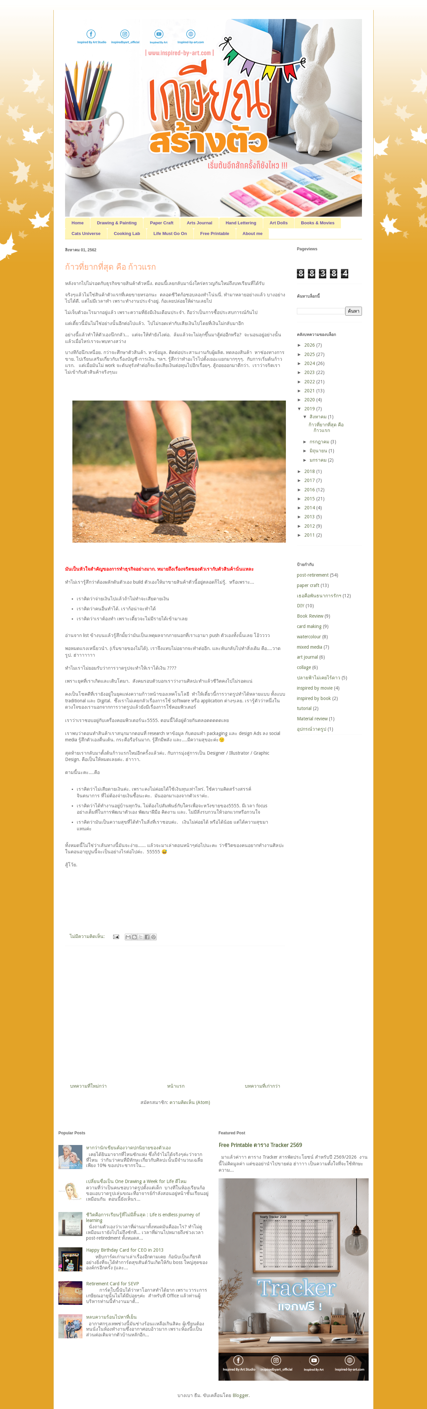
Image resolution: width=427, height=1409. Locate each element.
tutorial (304, 708)
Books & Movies (317, 222)
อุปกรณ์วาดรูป (311, 729)
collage (304, 667)
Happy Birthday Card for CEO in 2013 (125, 1250)
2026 (310, 345)
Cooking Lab (127, 233)
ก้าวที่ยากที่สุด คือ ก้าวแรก (110, 266)
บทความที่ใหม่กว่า (88, 1086)
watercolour (309, 636)
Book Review (310, 616)
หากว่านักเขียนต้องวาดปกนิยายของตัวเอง (128, 1147)
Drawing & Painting (117, 222)
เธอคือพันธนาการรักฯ (319, 595)
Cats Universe (86, 233)
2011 (310, 535)
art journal (307, 657)
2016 (310, 489)
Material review (312, 718)
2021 (310, 390)
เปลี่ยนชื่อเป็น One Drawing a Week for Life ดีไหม (136, 1181)
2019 (310, 408)
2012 (310, 526)
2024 (310, 363)
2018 (310, 471)
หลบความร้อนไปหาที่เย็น (111, 1317)
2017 (310, 480)
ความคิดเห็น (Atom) (189, 1102)
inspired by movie (315, 688)
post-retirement (313, 575)
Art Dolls (279, 222)
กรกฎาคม (320, 441)
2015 (310, 498)
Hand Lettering (241, 222)
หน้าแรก (175, 1086)
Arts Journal (199, 222)
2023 (310, 372)
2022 (310, 381)
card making (309, 626)
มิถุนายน (319, 450)
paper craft (308, 585)
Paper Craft (161, 222)
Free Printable (214, 233)
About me (253, 233)
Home (78, 222)
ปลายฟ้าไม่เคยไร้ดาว (318, 677)
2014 (310, 507)
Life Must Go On (170, 233)
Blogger (241, 1395)
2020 (310, 399)
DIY (300, 605)
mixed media (309, 647)
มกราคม (319, 460)
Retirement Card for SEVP (112, 1283)
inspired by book (314, 698)
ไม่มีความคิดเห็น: (88, 936)
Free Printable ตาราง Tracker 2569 (260, 1145)
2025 (310, 354)
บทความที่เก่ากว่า (262, 1086)
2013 (310, 516)
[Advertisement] (175, 1012)
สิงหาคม (319, 416)
